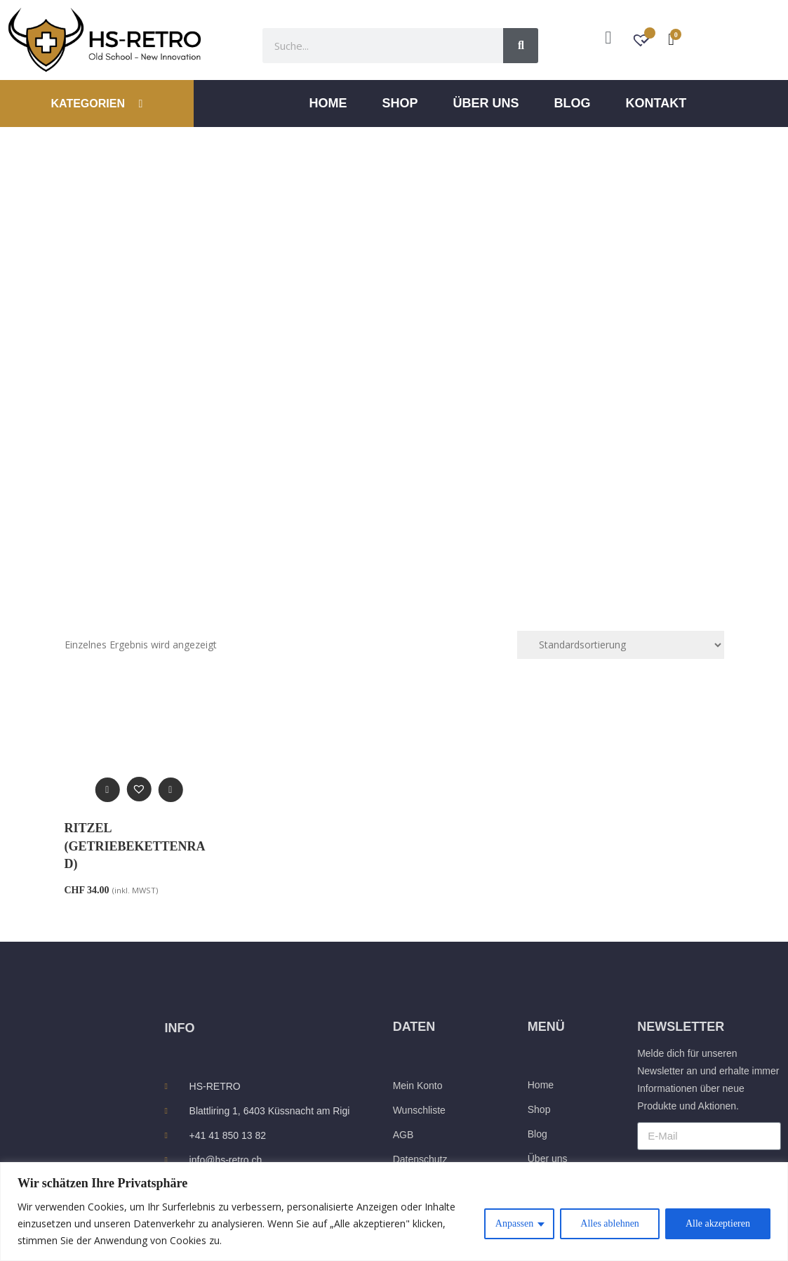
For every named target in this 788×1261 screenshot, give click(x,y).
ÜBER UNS (486, 103)
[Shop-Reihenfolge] (620, 645)
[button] (138, 789)
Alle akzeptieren (718, 1223)
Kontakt (656, 103)
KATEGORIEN (96, 103)
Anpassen (514, 1223)
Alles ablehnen (609, 1223)
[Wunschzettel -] (642, 41)
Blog (572, 103)
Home (328, 103)
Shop (400, 103)
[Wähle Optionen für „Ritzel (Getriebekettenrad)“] (170, 790)
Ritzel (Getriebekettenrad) (135, 845)
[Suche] (520, 45)
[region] (394, 1211)
